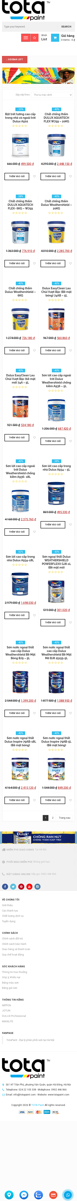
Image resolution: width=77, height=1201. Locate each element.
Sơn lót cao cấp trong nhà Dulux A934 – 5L (56, 467)
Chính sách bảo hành (14, 943)
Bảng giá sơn (9, 987)
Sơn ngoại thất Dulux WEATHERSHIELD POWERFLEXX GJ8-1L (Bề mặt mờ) (56, 562)
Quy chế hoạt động (13, 954)
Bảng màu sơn (10, 982)
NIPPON (6, 1005)
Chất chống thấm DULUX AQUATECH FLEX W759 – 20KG (56, 118)
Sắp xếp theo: (23, 94)
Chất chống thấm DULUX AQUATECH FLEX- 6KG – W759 (20, 205)
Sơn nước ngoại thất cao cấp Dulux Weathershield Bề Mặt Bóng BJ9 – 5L (20, 653)
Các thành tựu (10, 910)
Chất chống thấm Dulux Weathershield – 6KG (20, 292)
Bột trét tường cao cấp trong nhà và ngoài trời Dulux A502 (20, 118)
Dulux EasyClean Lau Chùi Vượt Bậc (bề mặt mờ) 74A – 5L (20, 379)
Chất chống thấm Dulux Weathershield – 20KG (56, 205)
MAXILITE (7, 1021)
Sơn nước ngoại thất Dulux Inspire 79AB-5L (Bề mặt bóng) (56, 741)
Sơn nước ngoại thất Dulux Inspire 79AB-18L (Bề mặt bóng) (20, 741)
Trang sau (64, 817)
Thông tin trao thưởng (14, 972)
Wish (38, 38)
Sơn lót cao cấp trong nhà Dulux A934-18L (20, 558)
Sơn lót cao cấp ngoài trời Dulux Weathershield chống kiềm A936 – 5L (56, 381)
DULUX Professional (14, 1015)
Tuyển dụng (8, 921)
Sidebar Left (14, 59)
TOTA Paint (37, 1105)
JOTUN (6, 1010)
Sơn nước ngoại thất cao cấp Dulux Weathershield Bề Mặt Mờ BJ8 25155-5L (56, 653)
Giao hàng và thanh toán (16, 949)
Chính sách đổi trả (12, 938)
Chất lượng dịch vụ (13, 915)
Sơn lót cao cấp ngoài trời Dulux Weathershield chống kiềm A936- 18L (20, 471)
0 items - (68, 40)
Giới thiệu (7, 905)
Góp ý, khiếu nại (11, 977)
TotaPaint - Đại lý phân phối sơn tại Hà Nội (30, 1040)
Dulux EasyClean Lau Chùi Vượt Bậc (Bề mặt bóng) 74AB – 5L (56, 292)
